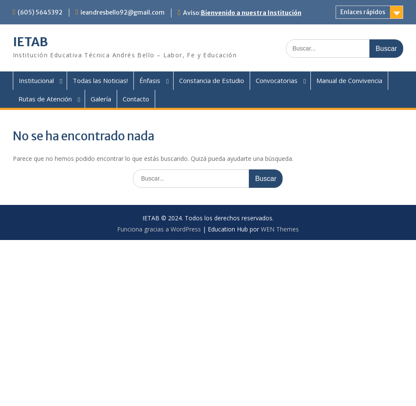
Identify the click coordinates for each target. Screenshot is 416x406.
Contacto (136, 99)
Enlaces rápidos (362, 12)
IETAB (30, 42)
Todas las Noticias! (100, 80)
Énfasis (149, 80)
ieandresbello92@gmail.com (122, 12)
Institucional (36, 80)
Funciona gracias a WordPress (159, 229)
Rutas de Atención (45, 99)
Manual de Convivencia (349, 80)
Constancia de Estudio (211, 80)
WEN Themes (280, 229)
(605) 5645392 (40, 12)
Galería (101, 99)
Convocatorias (277, 80)
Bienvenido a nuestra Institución (251, 13)
